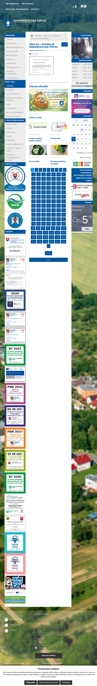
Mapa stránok (8, 663)
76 (49, 214)
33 (44, 187)
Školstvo (10, 59)
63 (54, 205)
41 (49, 192)
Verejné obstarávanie (14, 144)
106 (63, 232)
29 (59, 183)
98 (53, 228)
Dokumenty (11, 63)
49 (54, 196)
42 (54, 192)
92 (59, 223)
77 (54, 214)
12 (44, 174)
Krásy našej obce (13, 94)
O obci (9, 39)
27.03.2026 (56, 134)
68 (44, 210)
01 (82, 130)
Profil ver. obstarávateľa (17, 9)
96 (43, 228)
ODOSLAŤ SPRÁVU (48, 655)
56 (54, 201)
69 (49, 210)
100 (63, 228)
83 (49, 219)
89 (44, 223)
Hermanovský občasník (14, 112)
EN (85, 6)
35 (54, 187)
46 (39, 196)
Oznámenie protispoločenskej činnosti (12, 157)
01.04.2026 (35, 114)
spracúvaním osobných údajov (49, 650)
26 (44, 183)
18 (39, 178)
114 (39, 241)
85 (59, 219)
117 (57, 241)
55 (49, 201)
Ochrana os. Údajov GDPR (13, 149)
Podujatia (10, 90)
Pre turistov (27, 4)
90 (49, 223)
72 (64, 210)
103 (45, 232)
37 (64, 187)
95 (38, 228)
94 (33, 228)
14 (54, 174)
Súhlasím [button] (30, 683)
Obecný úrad (11, 55)
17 (33, 178)
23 (64, 178)
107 (33, 237)
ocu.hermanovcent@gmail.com (83, 86)
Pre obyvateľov (12, 4)
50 (59, 196)
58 (64, 201)
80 (33, 219)
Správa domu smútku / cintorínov (14, 99)
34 (49, 187)
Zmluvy (9, 128)
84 (54, 219)
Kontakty (35, 9)
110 (51, 237)
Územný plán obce (13, 67)
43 (59, 192)
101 (33, 232)
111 (57, 237)
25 (39, 183)
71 (59, 210)
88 (39, 223)
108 (39, 237)
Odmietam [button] (66, 683)
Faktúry (9, 136)
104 (51, 232)
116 (51, 241)
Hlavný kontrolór (12, 51)
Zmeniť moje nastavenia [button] (48, 683)
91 (54, 223)
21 (54, 178)
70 (54, 210)
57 (59, 201)
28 (54, 183)
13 (49, 174)
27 (49, 183)
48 (49, 196)
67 (39, 210)
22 (59, 178)
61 (44, 205)
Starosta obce (11, 43)
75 (44, 214)
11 (39, 174)
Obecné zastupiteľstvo (15, 47)
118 (63, 241)
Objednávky (10, 140)
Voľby (8, 104)
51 (64, 196)
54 (44, 201)
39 (39, 192)
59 (33, 205)
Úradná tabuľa (11, 124)
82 (44, 219)
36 (59, 187)
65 (64, 205)
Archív (48, 253)
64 (59, 205)
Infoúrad (88, 91)
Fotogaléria (86, 35)
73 (33, 214)
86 (64, 219)
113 (33, 241)
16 (64, 174)
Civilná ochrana (11, 78)
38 (33, 192)
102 (39, 232)
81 (39, 219)
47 (44, 196)
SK (82, 6)
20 (49, 178)
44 (64, 192)
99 (58, 228)
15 (59, 174)
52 (33, 201)
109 (45, 237)
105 (57, 232)
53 (39, 201)
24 (33, 183)
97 (48, 228)
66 (33, 210)
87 (33, 223)
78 (59, 214)
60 (39, 205)
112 (63, 237)
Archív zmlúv (10, 132)
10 (33, 174)
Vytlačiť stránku (18, 663)
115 (45, 241)
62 (49, 205)
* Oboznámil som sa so (47, 649)
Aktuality (10, 86)
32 (39, 187)
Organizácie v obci (13, 116)
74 (39, 214)
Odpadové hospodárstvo (11, 72)
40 (44, 192)
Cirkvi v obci (11, 108)
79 (64, 214)
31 (33, 187)
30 (64, 183)
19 (44, 178)
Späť (64, 44)
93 (64, 223)
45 (33, 196)
